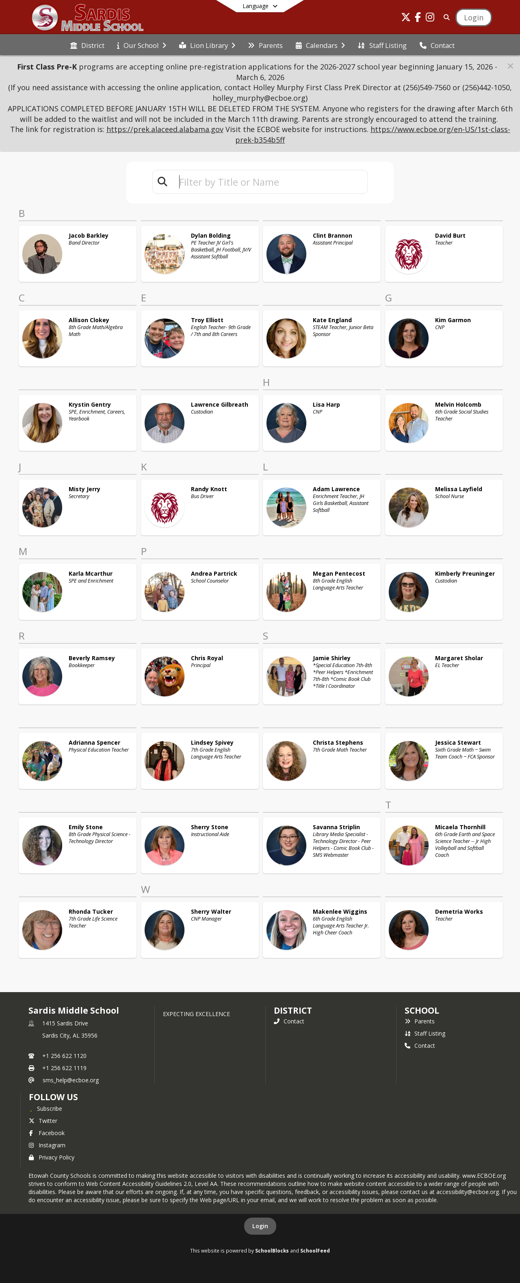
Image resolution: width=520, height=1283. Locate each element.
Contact (289, 1021)
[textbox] (269, 181)
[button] (510, 66)
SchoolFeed (315, 1250)
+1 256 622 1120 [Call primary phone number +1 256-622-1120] (64, 1056)
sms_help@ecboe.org (71, 1080)
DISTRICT (293, 1010)
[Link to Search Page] (445, 17)
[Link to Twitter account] (406, 18)
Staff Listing (425, 1033)
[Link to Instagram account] (430, 18)
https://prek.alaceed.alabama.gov (164, 129)
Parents (420, 1021)
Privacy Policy (51, 1157)
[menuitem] (87, 44)
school (422, 1010)
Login (260, 1226)
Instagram (47, 1145)
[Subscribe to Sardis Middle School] (45, 1108)
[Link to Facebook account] (418, 18)
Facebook (47, 1133)
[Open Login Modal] (473, 17)
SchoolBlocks (272, 1250)
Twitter (43, 1121)
